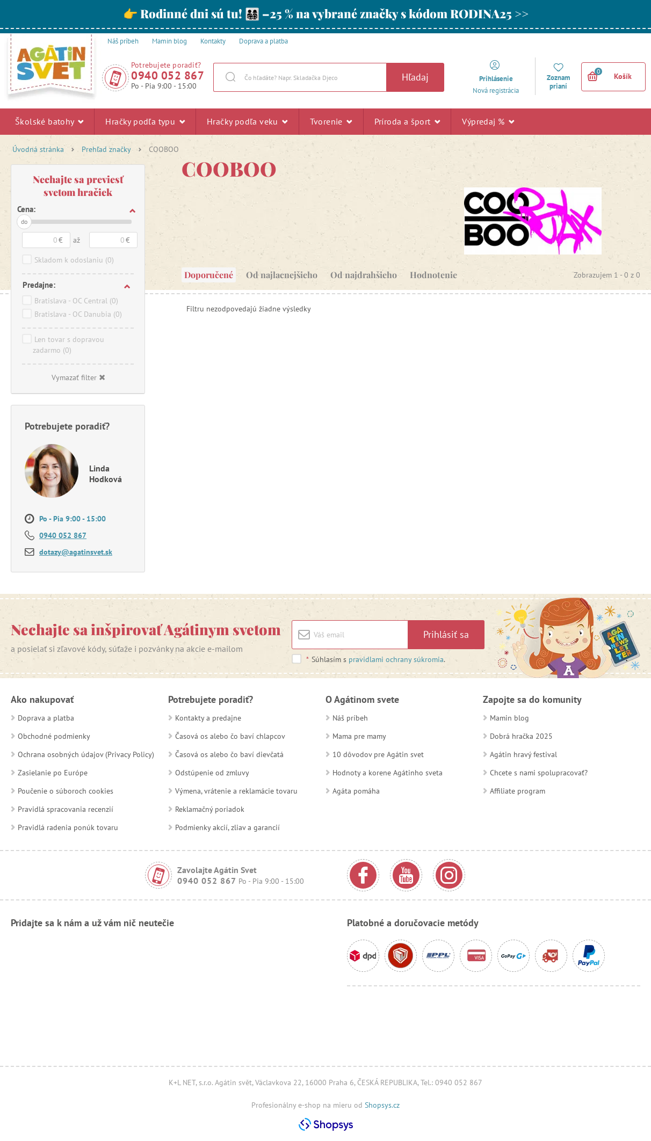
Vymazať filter (78, 377)
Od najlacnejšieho (281, 274)
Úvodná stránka (38, 149)
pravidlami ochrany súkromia (396, 659)
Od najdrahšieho (363, 274)
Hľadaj (415, 77)
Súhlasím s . (375, 659)
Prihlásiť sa (446, 634)
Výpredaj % (488, 121)
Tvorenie (331, 121)
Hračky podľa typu (145, 121)
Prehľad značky (106, 149)
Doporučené (208, 274)
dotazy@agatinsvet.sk (75, 552)
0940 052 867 (167, 75)
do (24, 221)
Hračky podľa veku (247, 121)
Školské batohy (49, 121)
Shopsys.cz (382, 1105)
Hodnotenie (433, 274)
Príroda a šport (407, 121)
